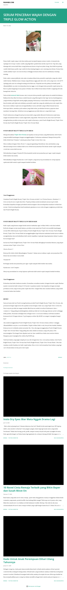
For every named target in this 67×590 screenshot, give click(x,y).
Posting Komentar (8, 367)
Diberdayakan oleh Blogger (33, 586)
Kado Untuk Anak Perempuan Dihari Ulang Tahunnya (28, 560)
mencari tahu (15, 95)
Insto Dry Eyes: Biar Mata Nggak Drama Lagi (29, 419)
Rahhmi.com (8, 2)
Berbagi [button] (60, 357)
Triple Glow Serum (20, 134)
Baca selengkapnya (59, 438)
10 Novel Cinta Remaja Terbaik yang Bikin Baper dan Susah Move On (31, 489)
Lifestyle (9, 357)
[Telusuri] (57, 2)
